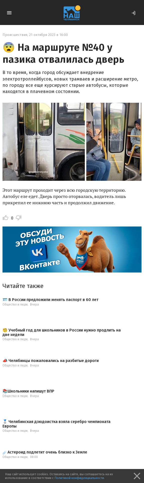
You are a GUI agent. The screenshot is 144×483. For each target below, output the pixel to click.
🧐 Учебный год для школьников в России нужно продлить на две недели (62, 332)
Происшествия (15, 35)
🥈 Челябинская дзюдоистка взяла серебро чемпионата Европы (56, 424)
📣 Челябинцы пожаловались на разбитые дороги (51, 360)
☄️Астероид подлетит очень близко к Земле (45, 452)
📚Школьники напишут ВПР (28, 391)
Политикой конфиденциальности (79, 478)
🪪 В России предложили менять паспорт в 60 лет (50, 300)
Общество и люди (15, 304)
